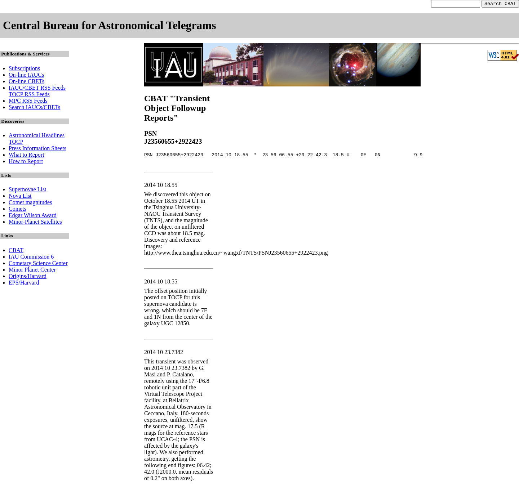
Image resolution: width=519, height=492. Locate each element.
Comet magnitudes (30, 203)
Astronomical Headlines (37, 136)
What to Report (26, 156)
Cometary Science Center (38, 264)
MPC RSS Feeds (28, 102)
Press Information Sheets (37, 149)
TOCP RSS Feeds (29, 95)
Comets (17, 210)
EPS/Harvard (24, 284)
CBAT (16, 251)
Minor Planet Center (32, 271)
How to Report (26, 162)
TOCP (16, 143)
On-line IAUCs (26, 76)
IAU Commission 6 (31, 258)
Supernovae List (27, 190)
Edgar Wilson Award (33, 216)
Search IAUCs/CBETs (34, 108)
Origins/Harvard (27, 277)
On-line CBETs (26, 82)
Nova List (20, 197)
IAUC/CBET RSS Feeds (37, 89)
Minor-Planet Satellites (35, 223)
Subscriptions (24, 69)
